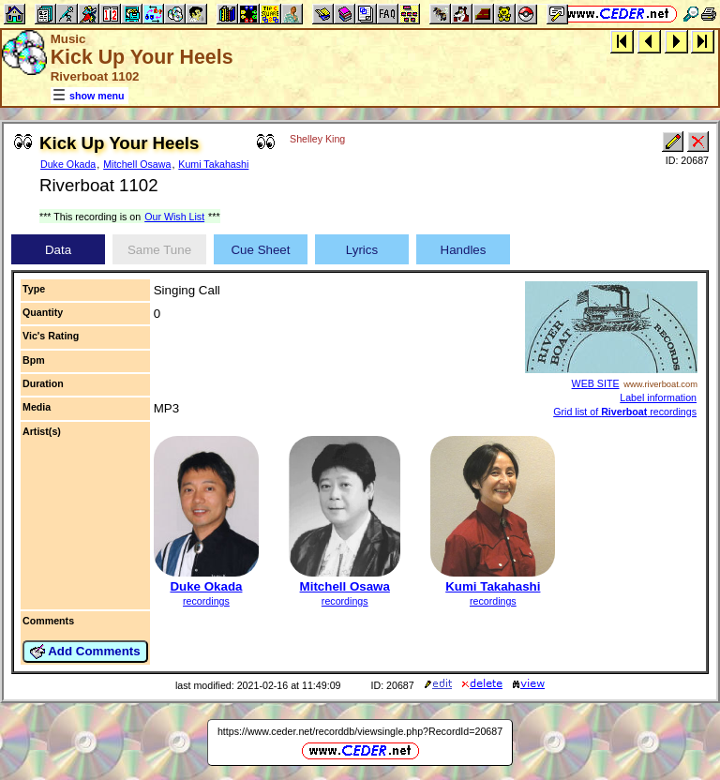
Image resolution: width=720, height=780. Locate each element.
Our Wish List (174, 216)
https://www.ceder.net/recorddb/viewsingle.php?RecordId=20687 (360, 731)
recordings (206, 601)
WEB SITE (596, 383)
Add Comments (85, 651)
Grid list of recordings (625, 411)
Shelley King (317, 138)
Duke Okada (68, 164)
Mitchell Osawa (137, 164)
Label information (658, 397)
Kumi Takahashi (213, 164)
